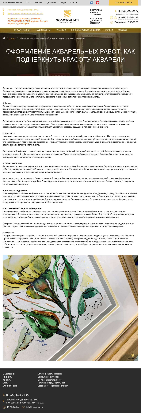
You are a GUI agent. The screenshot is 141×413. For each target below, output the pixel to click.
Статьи (73, 3)
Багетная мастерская (12, 3)
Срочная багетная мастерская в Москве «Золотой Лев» (67, 16)
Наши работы (43, 30)
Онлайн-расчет (22, 30)
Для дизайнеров (10, 386)
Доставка (52, 3)
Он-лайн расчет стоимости (50, 380)
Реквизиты (7, 377)
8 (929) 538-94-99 (128, 17)
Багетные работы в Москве (50, 374)
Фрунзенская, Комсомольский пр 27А (25, 13)
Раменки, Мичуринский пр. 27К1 (23, 10)
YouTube (97, 2)
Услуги (109, 30)
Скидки (63, 3)
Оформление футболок (48, 377)
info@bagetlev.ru (34, 407)
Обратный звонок (123, 3)
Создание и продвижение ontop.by (53, 386)
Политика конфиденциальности (52, 383)
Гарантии (61, 30)
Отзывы (122, 30)
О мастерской (9, 374)
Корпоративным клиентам (85, 30)
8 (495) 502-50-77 (128, 11)
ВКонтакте (91, 2)
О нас (28, 3)
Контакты (39, 3)
